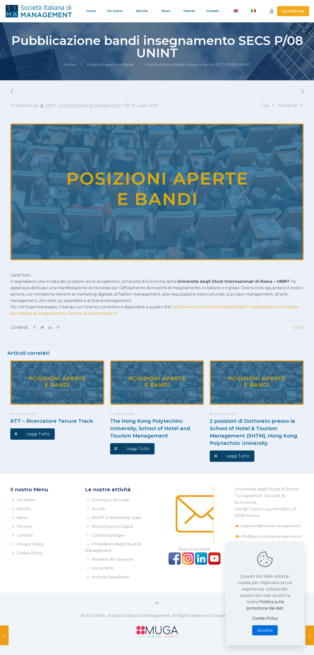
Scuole (98, 508)
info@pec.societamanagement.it (271, 536)
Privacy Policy (30, 544)
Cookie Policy (30, 553)
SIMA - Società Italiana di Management (82, 105)
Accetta (265, 630)
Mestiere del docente (112, 559)
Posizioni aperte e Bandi (110, 64)
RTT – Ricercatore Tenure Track (51, 421)
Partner (24, 526)
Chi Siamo (26, 500)
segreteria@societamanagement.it (271, 526)
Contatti (25, 535)
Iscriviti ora (293, 11)
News (22, 517)
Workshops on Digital (112, 526)
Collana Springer (108, 535)
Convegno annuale (110, 500)
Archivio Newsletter (111, 577)
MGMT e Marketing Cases (116, 517)
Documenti (103, 568)
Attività (23, 508)
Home (70, 64)
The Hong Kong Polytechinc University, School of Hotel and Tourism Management (150, 428)
